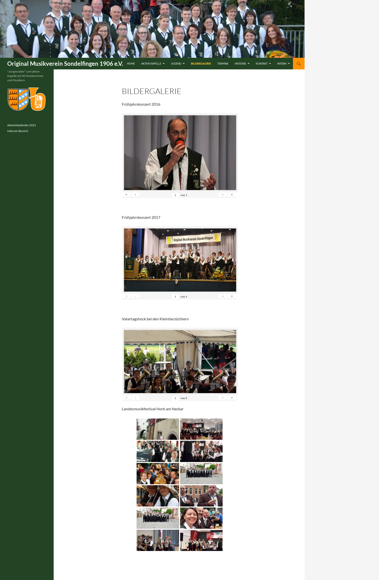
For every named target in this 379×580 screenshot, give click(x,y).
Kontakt (262, 63)
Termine (222, 63)
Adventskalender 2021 (21, 125)
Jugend (176, 63)
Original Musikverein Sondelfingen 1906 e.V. (65, 63)
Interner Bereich (17, 131)
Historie (240, 63)
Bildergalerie (201, 63)
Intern (281, 63)
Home (131, 63)
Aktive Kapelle (151, 63)
